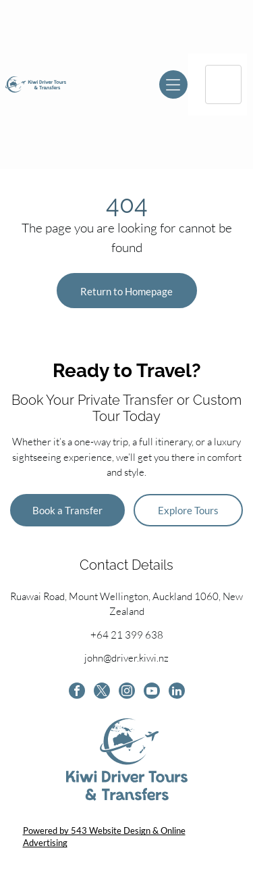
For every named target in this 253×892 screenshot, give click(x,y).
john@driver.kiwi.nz (126, 657)
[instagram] (127, 692)
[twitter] (102, 692)
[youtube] (152, 692)
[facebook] (77, 692)
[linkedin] (177, 692)
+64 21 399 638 (126, 634)
